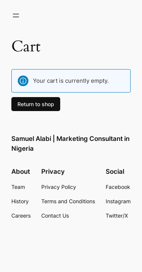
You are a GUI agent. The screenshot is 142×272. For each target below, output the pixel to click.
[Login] (34, 15)
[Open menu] (15, 15)
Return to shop (35, 104)
